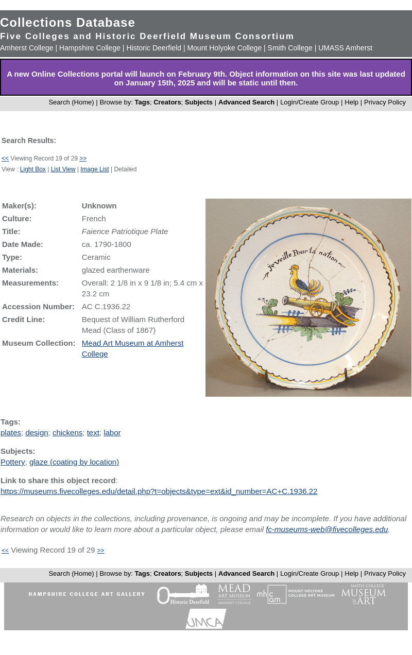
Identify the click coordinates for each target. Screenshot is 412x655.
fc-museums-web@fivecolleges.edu (327, 529)
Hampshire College (90, 48)
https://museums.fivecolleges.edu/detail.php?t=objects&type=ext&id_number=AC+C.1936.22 (159, 491)
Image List (94, 169)
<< (5, 158)
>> (83, 158)
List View (63, 169)
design (36, 432)
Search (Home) (71, 102)
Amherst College (27, 48)
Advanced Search (246, 102)
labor (112, 432)
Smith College (290, 48)
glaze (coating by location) (74, 461)
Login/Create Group (310, 102)
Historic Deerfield (153, 48)
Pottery (13, 461)
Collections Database (67, 22)
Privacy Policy (385, 102)
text (93, 432)
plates (11, 432)
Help (351, 102)
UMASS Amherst (345, 48)
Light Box (33, 169)
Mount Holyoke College (224, 48)
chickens (67, 432)
